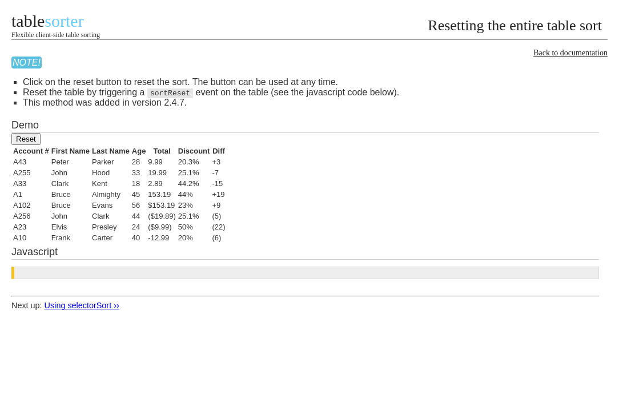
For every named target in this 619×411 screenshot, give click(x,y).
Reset (26, 139)
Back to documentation (570, 53)
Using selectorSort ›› (82, 305)
